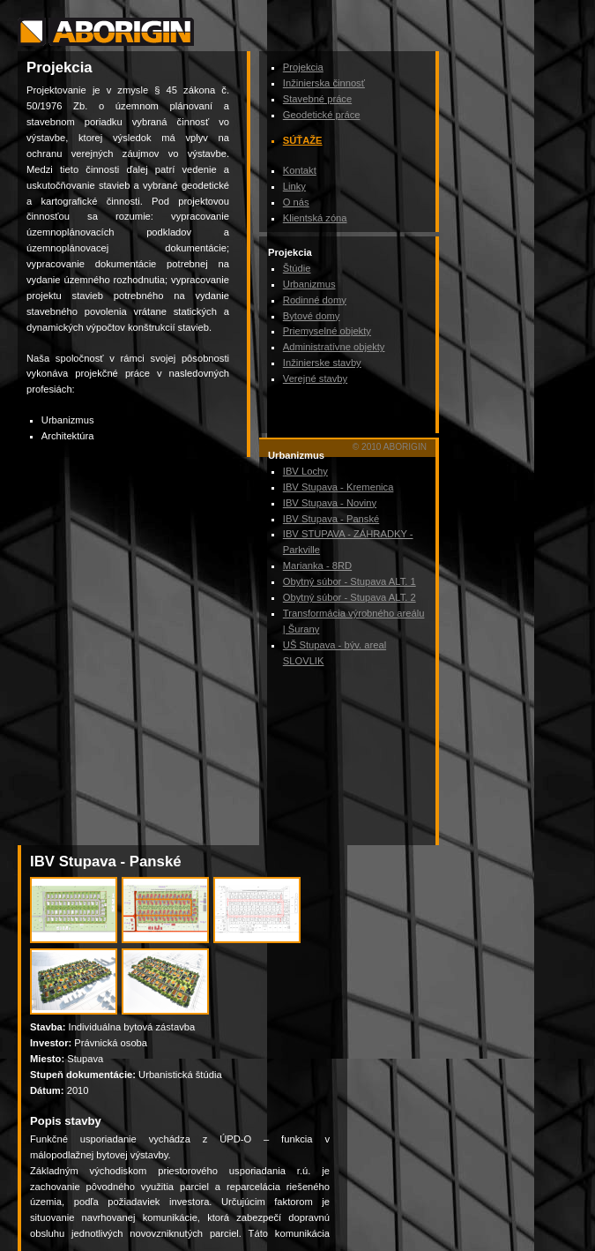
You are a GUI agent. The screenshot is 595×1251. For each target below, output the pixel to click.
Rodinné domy (314, 300)
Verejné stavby (315, 378)
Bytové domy (311, 316)
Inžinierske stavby (322, 362)
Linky (294, 186)
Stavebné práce (317, 99)
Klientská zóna (315, 218)
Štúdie (297, 268)
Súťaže (303, 140)
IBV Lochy (305, 471)
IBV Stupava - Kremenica (338, 487)
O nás (296, 202)
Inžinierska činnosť (324, 83)
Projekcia (303, 67)
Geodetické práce (322, 114)
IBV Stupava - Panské (331, 518)
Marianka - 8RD (317, 565)
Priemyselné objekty (327, 331)
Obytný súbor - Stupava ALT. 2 (349, 597)
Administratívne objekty (334, 346)
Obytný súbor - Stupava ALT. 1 (349, 581)
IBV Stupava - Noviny (329, 503)
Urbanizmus (309, 284)
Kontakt (299, 170)
